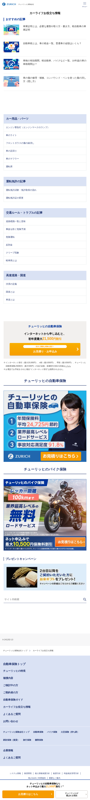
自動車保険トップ (14, 664)
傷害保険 (39, 740)
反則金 (9, 245)
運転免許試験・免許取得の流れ (21, 190)
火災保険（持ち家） (70, 732)
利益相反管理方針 (71, 773)
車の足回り (11, 151)
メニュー (84, 4)
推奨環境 (28, 773)
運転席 (9, 166)
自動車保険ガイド (13, 699)
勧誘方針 (57, 773)
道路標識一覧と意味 (16, 221)
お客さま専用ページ (69, 4)
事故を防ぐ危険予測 (16, 229)
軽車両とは (11, 260)
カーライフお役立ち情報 (17, 707)
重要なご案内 (54, 778)
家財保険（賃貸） (11, 740)
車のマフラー (12, 158)
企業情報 (8, 750)
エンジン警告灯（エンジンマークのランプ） (28, 127)
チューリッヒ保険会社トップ (15, 650)
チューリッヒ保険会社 (18, 4)
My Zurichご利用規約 (37, 778)
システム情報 (15, 773)
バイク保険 (52, 732)
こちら (68, 366)
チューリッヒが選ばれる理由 (71, 794)
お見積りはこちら (28, 794)
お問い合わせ (10, 721)
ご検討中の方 (10, 685)
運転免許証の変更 (14, 198)
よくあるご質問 (12, 714)
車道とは (10, 299)
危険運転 (10, 237)
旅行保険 (27, 740)
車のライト (11, 135)
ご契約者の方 (10, 692)
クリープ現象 (12, 252)
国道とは (10, 292)
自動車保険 (38, 732)
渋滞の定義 (11, 284)
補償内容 (8, 678)
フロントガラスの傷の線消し (20, 143)
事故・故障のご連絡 (77, 4)
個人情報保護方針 (42, 773)
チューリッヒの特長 (14, 671)
